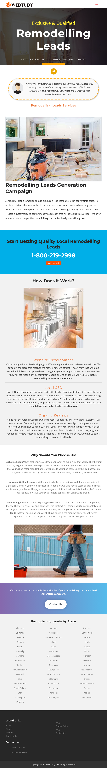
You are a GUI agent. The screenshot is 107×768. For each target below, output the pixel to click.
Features (9, 732)
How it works (11, 736)
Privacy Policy (62, 726)
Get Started (53, 263)
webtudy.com (53, 764)
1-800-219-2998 (18, 747)
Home (8, 725)
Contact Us (55, 604)
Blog (58, 722)
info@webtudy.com (19, 752)
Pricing (8, 729)
